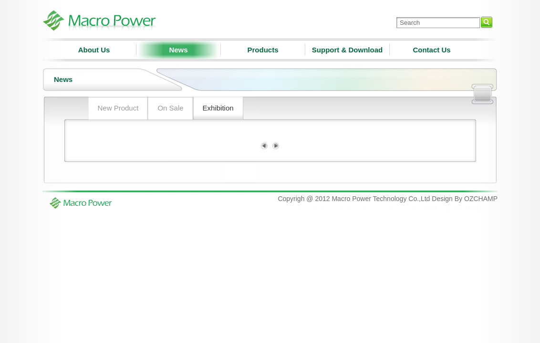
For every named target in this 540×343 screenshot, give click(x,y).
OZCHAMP (481, 198)
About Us (94, 50)
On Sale (170, 108)
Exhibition (218, 108)
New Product (118, 108)
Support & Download (347, 50)
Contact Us (431, 50)
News (178, 50)
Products (262, 50)
